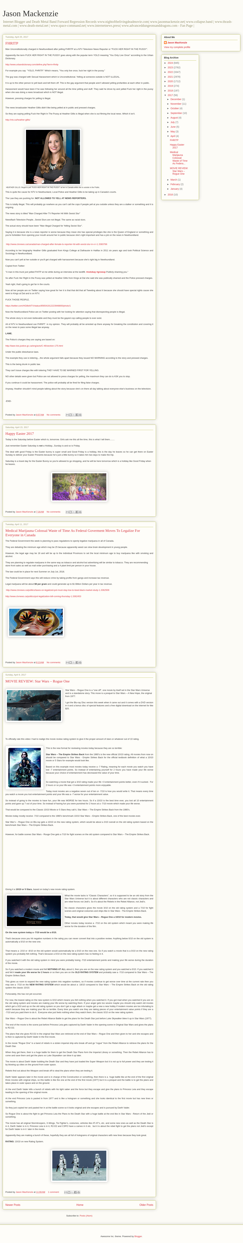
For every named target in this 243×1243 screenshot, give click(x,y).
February (175, 184)
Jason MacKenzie (177, 42)
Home (80, 1204)
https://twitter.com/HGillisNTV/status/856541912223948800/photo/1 (38, 305)
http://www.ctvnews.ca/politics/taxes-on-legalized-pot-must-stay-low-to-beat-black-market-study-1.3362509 (57, 590)
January (175, 188)
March (174, 179)
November (176, 103)
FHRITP (11, 43)
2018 (171, 90)
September (176, 113)
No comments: (54, 414)
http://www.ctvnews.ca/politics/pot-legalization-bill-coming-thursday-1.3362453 (43, 596)
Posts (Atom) (86, 1215)
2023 (171, 67)
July (172, 122)
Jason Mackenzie (30, 13)
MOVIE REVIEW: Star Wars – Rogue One (37, 681)
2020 (171, 81)
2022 (171, 72)
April (173, 136)
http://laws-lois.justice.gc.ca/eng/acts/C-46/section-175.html (34, 346)
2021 (171, 76)
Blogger (138, 1236)
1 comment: (54, 1192)
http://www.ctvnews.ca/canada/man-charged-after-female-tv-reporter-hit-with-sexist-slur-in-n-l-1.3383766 (56, 244)
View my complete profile (177, 47)
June (173, 126)
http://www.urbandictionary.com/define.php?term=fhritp (31, 64)
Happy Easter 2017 (19, 433)
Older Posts (146, 1204)
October (175, 108)
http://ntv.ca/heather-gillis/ (17, 120)
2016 (171, 194)
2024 (171, 63)
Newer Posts (12, 1204)
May (173, 131)
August (174, 117)
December (176, 99)
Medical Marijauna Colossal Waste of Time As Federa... (178, 158)
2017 (171, 95)
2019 (171, 86)
